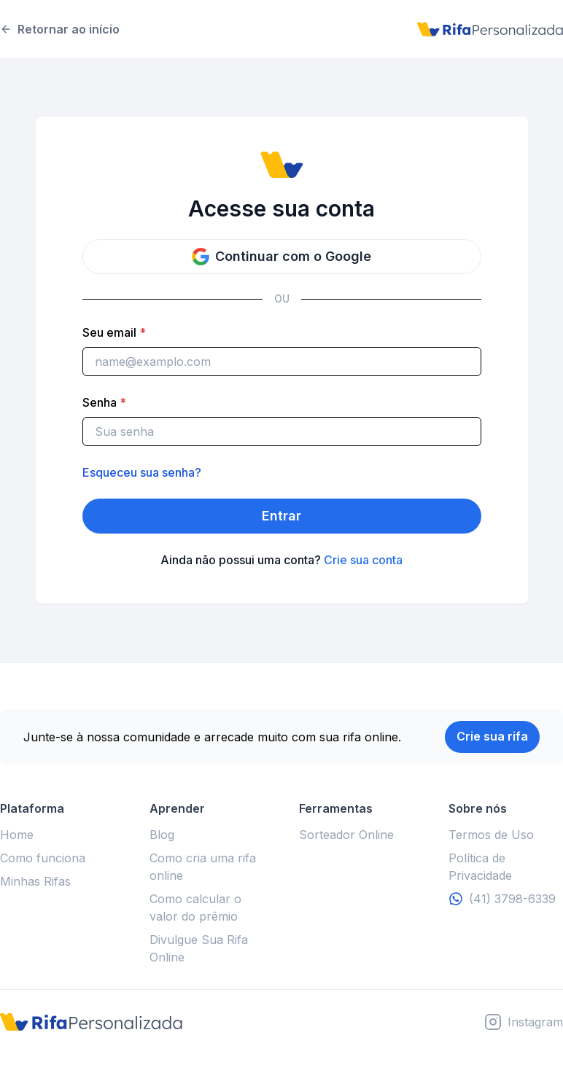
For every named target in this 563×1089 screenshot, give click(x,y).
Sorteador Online (346, 834)
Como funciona (42, 858)
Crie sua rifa (492, 736)
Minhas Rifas (35, 881)
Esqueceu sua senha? (141, 472)
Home (17, 834)
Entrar (281, 515)
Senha (104, 402)
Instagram (535, 1022)
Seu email (114, 332)
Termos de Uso (491, 834)
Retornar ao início (60, 29)
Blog (162, 834)
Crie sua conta (363, 560)
